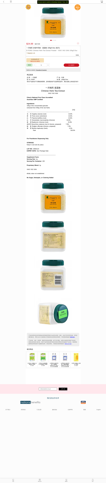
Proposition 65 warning (41, 70)
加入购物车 (71, 65)
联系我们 (23, 409)
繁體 (84, 409)
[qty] (41, 65)
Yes (64, 2)
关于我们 (7, 409)
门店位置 (39, 409)
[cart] (102, 1)
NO (67, 2)
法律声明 (70, 409)
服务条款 (72, 337)
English (99, 409)
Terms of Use (68, 343)
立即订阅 (63, 389)
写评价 (77, 55)
